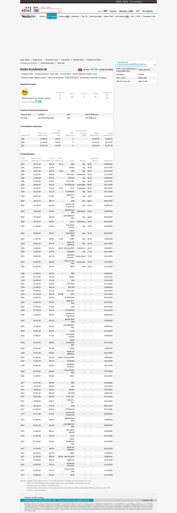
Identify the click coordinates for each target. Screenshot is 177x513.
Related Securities (94, 60)
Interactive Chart (52, 60)
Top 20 (84, 16)
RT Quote (52, 16)
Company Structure (42, 74)
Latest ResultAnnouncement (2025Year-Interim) (131, 63)
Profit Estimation (71, 78)
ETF (138, 11)
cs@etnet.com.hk (82, 500)
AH (132, 16)
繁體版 (118, 2)
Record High (95, 16)
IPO (138, 16)
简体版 (125, 2)
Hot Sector (120, 16)
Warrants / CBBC (126, 11)
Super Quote (45, 7)
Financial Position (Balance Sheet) (33, 78)
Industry (75, 16)
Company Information (28, 63)
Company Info (149, 16)
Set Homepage (136, 2)
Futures (113, 11)
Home (42, 16)
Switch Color (150, 2)
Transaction (65, 60)
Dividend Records (47, 63)
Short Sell (108, 16)
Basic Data (54, 74)
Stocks (102, 11)
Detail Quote (37, 60)
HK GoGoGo (147, 11)
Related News (78, 60)
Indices (62, 16)
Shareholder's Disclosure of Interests (93, 78)
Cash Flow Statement (56, 78)
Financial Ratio (65, 74)
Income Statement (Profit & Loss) (85, 74)
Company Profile (27, 74)
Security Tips (148, 500)
